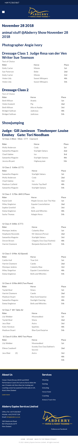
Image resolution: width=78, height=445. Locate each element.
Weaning (45, 380)
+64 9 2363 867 (12, 2)
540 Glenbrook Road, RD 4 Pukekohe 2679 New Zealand (9, 423)
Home (23, 439)
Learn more (6, 394)
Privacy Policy (50, 439)
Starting (45, 384)
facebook (74, 2)
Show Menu (3, 12)
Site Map (30, 439)
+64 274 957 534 (14, 414)
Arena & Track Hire (49, 400)
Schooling (45, 388)
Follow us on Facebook (59, 429)
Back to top (39, 439)
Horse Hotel (46, 392)
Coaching (45, 396)
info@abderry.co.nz (71, 2)
